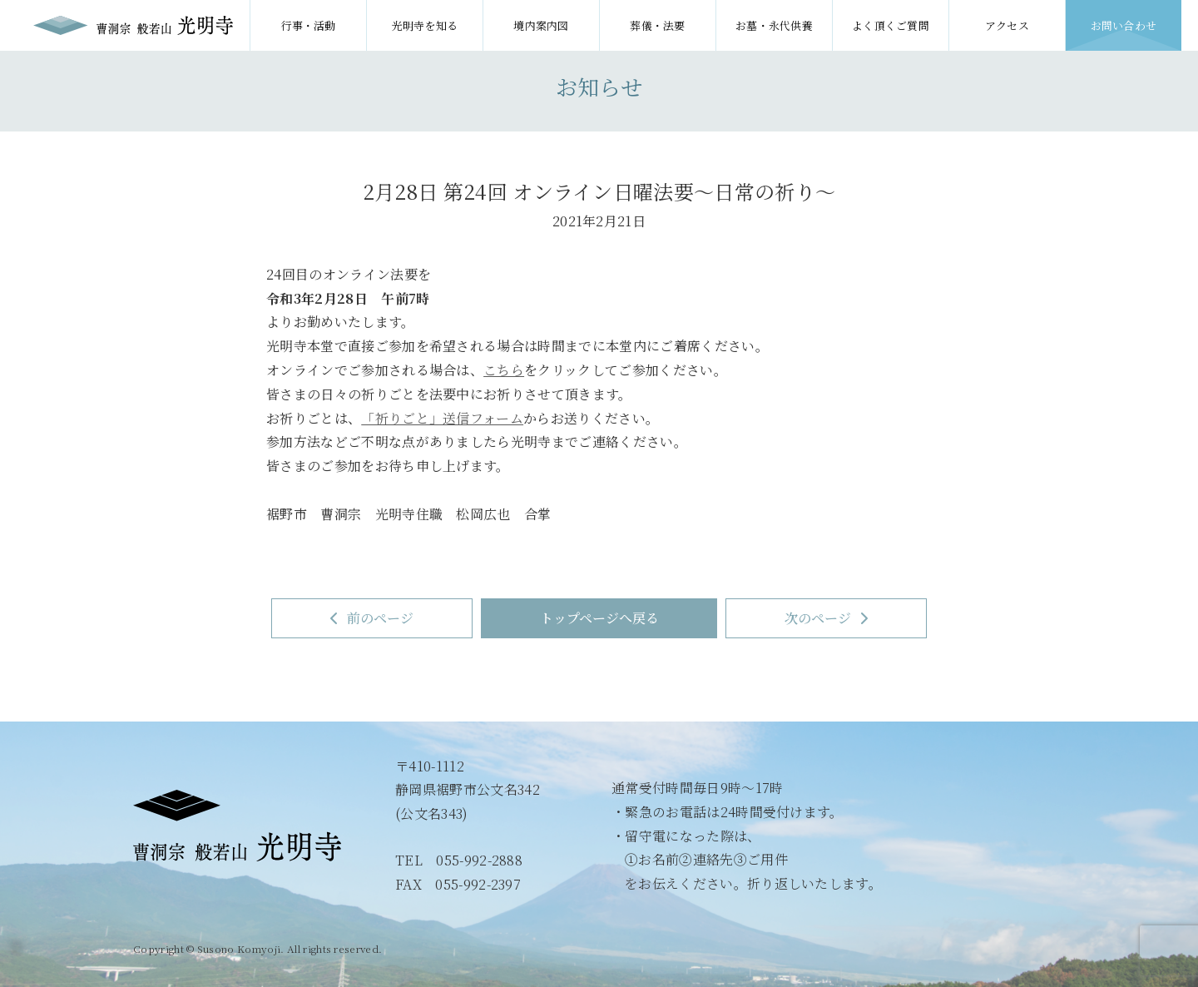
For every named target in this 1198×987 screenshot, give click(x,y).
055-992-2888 (479, 860)
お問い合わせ (1124, 25)
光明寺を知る (425, 25)
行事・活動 (308, 25)
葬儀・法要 (658, 25)
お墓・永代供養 (774, 25)
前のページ (371, 617)
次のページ (827, 617)
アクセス (1007, 25)
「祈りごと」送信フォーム (442, 418)
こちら (503, 369)
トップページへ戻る (599, 617)
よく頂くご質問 (890, 25)
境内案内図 (541, 25)
